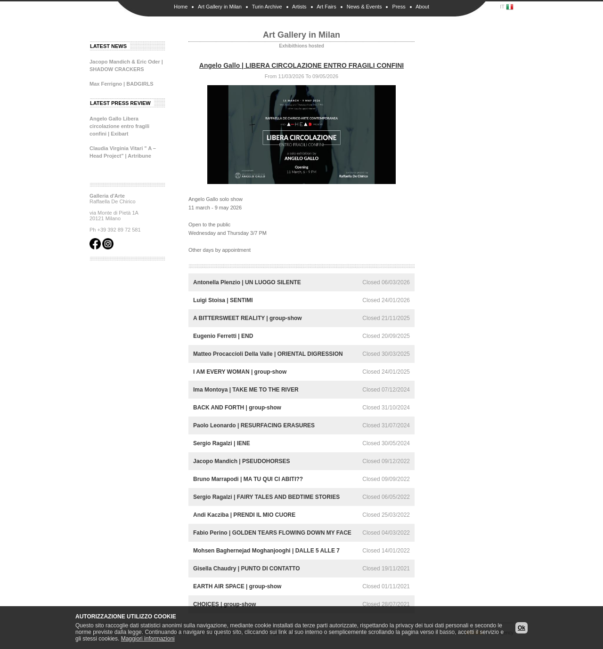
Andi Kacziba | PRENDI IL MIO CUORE (244, 515)
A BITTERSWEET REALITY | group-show (247, 318)
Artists (299, 6)
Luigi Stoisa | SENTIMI (223, 300)
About (422, 6)
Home (180, 6)
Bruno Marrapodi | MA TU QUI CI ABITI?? (248, 479)
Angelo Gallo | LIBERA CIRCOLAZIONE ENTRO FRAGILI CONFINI (301, 65)
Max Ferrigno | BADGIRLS (122, 84)
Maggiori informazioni (148, 638)
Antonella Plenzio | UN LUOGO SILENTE (247, 282)
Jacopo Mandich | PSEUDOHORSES (241, 461)
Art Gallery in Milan (220, 6)
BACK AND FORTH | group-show (237, 407)
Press (399, 6)
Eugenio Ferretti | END (223, 336)
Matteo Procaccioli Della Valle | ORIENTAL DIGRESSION (268, 354)
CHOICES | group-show (224, 604)
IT (506, 7)
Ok (521, 628)
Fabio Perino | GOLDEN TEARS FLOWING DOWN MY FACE (272, 532)
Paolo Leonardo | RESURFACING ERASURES (254, 425)
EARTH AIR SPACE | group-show (237, 586)
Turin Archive (267, 6)
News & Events (364, 6)
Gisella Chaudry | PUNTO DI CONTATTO (246, 568)
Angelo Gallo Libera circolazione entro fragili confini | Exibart (119, 126)
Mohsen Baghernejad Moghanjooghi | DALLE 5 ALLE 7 (266, 550)
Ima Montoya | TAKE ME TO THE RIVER (246, 389)
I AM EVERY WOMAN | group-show (239, 372)
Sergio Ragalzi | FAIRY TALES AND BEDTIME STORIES (266, 497)
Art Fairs (326, 6)
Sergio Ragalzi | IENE (221, 443)
